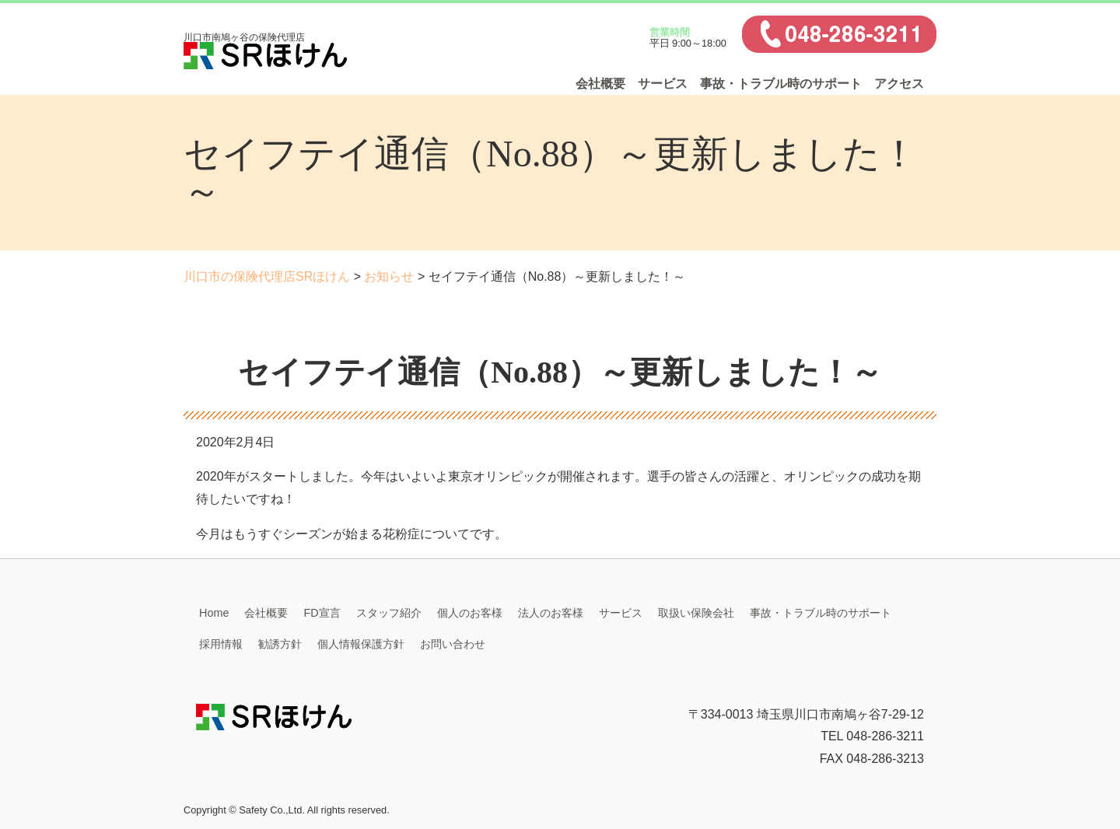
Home (214, 613)
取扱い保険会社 (696, 613)
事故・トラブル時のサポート (781, 83)
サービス (663, 83)
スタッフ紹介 (389, 613)
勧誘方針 (280, 644)
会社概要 (600, 83)
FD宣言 (321, 613)
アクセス (899, 83)
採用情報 (221, 644)
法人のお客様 (550, 613)
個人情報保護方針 (360, 644)
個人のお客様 (469, 613)
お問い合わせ (452, 644)
